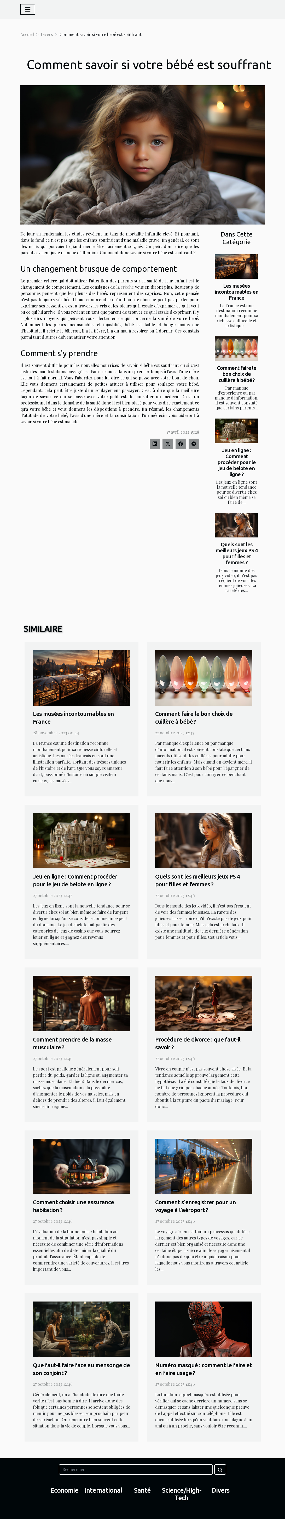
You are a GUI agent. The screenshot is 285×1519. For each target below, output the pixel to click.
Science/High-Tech (181, 1494)
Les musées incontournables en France (236, 292)
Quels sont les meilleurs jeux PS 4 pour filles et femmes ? (237, 553)
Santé (142, 1490)
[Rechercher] (136, 1469)
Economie (64, 1490)
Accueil (27, 34)
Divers (47, 34)
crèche (127, 287)
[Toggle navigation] (27, 9)
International (103, 1490)
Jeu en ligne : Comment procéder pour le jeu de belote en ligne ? (236, 462)
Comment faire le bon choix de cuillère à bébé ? (236, 374)
